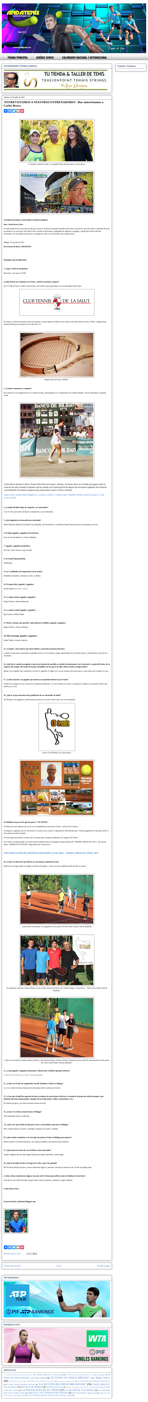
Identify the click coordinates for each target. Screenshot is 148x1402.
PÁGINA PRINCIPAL (18, 57)
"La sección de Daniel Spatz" (66, 1381)
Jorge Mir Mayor (71, 1387)
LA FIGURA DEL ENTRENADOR (89, 1387)
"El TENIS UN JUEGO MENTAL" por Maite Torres (80, 1377)
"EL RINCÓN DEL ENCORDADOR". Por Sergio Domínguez (85, 1375)
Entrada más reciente (12, 1266)
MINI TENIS (76, 1393)
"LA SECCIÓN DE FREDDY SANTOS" (21, 1384)
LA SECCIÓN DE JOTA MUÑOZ (79, 1390)
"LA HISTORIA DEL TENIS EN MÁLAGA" (40, 1381)
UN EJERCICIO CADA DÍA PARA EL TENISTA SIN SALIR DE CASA (45, 1395)
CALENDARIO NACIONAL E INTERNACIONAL (84, 57)
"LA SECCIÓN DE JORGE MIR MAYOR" (62, 1384)
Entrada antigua (103, 1266)
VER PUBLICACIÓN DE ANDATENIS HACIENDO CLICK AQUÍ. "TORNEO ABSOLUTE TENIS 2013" (51, 853)
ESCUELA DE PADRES (31, 1387)
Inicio (59, 1266)
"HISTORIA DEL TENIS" (16, 1381)
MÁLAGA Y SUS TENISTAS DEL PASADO (47, 1393)
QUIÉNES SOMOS (45, 57)
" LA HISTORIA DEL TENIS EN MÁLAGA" (18, 1375)
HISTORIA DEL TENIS (54, 1387)
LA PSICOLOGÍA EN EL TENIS (40, 1390)
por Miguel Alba (90, 1393)
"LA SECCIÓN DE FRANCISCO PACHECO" (94, 1381)
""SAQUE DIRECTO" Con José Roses (49, 1375)
